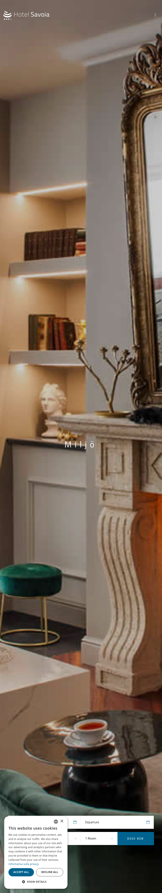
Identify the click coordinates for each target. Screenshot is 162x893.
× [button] (61, 821)
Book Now (135, 838)
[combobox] (94, 838)
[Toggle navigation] (155, 15)
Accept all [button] (21, 872)
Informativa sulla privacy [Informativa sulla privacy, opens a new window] (23, 864)
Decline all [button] (49, 872)
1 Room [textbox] (90, 838)
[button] (35, 882)
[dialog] (36, 852)
